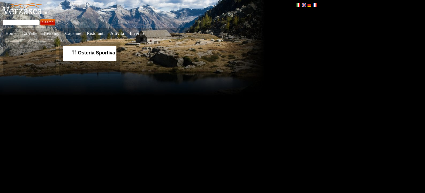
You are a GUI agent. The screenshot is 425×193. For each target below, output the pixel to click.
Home (11, 33)
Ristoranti (96, 33)
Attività (117, 33)
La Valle (29, 33)
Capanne (73, 33)
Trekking (51, 33)
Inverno (137, 33)
